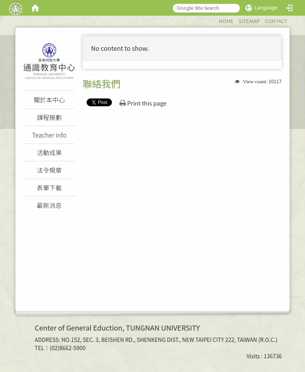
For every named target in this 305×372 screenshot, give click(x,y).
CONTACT (276, 21)
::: (215, 19)
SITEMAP (249, 21)
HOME (226, 21)
